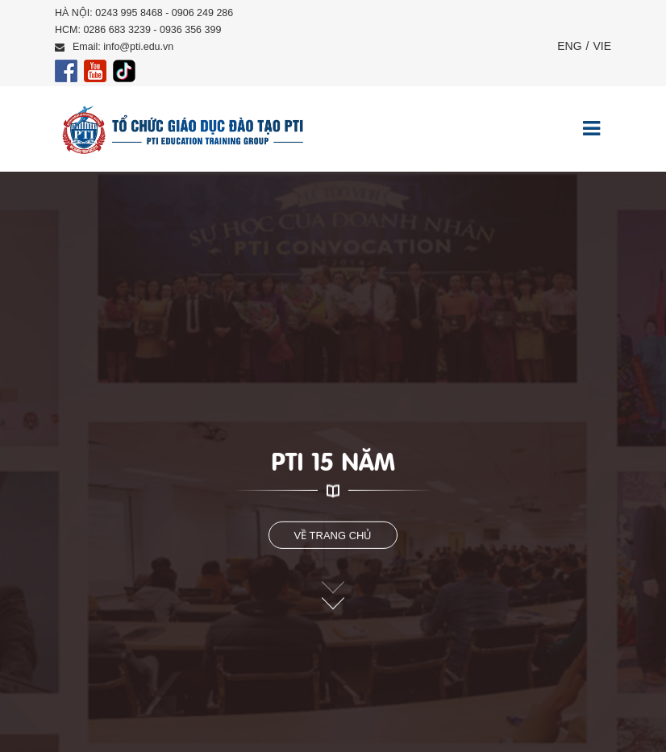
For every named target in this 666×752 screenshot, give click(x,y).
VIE (602, 45)
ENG (569, 45)
